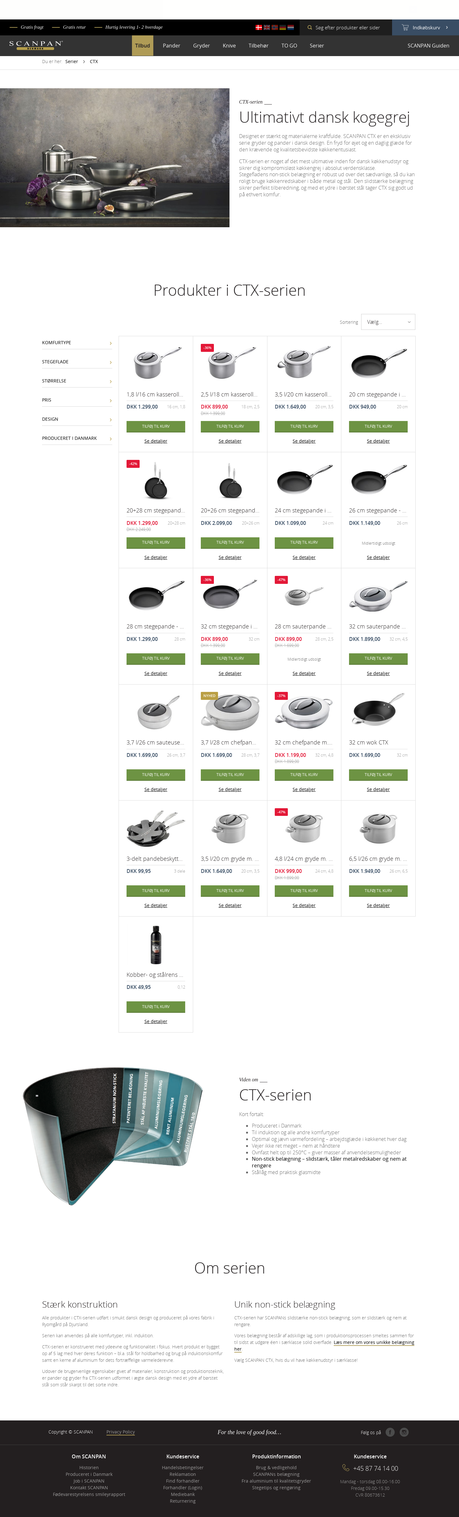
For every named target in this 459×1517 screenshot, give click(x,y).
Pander (171, 45)
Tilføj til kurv (156, 426)
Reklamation (183, 1474)
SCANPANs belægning (276, 1474)
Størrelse (54, 381)
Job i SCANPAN (89, 1481)
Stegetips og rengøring (276, 1487)
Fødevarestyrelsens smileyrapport (89, 1494)
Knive (229, 45)
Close (413, 9)
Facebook (390, 1432)
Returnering (183, 1501)
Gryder (201, 45)
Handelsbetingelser (183, 1467)
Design (50, 419)
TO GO (289, 45)
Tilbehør (259, 45)
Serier (317, 45)
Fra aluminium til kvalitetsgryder (276, 1481)
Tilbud (142, 45)
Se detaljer (155, 441)
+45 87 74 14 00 (375, 1468)
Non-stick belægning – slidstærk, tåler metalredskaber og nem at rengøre (329, 1162)
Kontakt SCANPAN (89, 1487)
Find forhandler (183, 1481)
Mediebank (183, 1494)
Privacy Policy (120, 1432)
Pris (46, 400)
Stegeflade (55, 362)
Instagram (404, 1432)
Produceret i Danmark (69, 438)
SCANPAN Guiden (428, 45)
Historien (89, 1467)
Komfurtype (56, 342)
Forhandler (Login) (182, 1487)
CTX (94, 61)
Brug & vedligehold (276, 1467)
